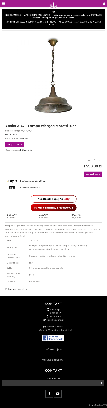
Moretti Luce (22, 138)
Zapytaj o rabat (14, 144)
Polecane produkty (16, 289)
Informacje (53, 349)
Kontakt (53, 370)
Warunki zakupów (53, 360)
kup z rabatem (93, 174)
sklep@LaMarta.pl (55, 320)
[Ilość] (95, 160)
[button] (21, 216)
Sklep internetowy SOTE (98, 405)
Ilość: (88, 160)
